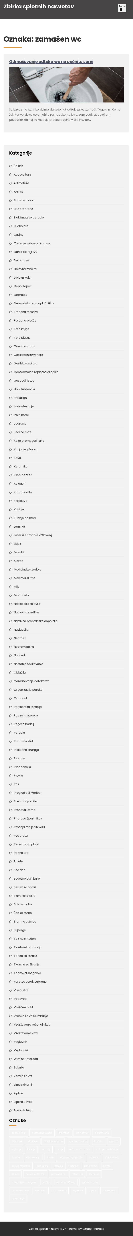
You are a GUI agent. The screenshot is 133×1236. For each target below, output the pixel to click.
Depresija (20, 295)
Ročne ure (21, 853)
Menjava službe (24, 578)
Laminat (19, 526)
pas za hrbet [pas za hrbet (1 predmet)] (112, 1157)
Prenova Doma (24, 810)
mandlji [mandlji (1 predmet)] (45, 1149)
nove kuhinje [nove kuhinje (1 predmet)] (33, 1157)
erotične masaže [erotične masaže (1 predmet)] (78, 1141)
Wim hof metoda (26, 1059)
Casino (18, 235)
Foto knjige (21, 329)
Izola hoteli (21, 415)
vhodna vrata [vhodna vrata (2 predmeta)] (58, 1190)
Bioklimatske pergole (29, 217)
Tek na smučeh (25, 939)
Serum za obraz (25, 887)
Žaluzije (19, 1067)
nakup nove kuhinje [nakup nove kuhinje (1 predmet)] (107, 1149)
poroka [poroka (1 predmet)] (15, 1174)
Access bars (22, 174)
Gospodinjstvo (24, 381)
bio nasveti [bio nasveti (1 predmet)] (82, 1132)
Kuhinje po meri (25, 518)
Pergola (19, 733)
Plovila (18, 775)
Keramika (20, 466)
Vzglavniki (21, 1050)
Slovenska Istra (24, 896)
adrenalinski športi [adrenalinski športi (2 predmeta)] (42, 1132)
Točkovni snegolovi (27, 973)
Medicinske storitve (27, 569)
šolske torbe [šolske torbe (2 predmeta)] (17, 1198)
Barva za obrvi (24, 200)
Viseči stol (21, 990)
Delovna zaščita (25, 269)
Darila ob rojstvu (25, 252)
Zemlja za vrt (23, 1076)
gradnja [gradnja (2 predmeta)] (113, 1141)
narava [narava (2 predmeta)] (15, 1157)
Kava (17, 458)
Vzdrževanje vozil (26, 1033)
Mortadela (21, 595)
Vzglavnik (20, 1042)
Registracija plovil (26, 844)
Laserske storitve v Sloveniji (33, 535)
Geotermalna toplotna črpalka (36, 372)
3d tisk (18, 166)
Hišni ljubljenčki (24, 389)
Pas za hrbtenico (26, 715)
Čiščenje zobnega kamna (32, 243)
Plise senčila (22, 767)
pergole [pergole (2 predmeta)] (74, 1165)
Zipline (18, 1093)
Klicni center (23, 475)
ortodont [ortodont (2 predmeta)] (94, 1157)
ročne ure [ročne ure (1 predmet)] (94, 1174)
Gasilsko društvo (25, 363)
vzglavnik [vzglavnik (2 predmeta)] (78, 1190)
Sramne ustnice (25, 921)
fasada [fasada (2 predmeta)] (98, 1141)
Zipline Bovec (23, 1102)
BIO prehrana (23, 209)
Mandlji (19, 552)
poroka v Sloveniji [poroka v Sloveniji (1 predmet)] (35, 1174)
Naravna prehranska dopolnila (35, 621)
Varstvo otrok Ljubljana (30, 982)
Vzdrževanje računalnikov (32, 1024)
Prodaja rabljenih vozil (29, 827)
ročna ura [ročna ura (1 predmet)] (77, 1174)
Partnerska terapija (28, 707)
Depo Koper (22, 286)
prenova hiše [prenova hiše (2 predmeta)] (58, 1174)
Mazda (18, 561)
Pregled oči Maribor (28, 793)
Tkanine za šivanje (26, 964)
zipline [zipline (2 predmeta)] (93, 1190)
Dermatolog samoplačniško (34, 303)
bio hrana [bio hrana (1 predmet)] (64, 1132)
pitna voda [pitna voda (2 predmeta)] (90, 1165)
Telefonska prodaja (27, 947)
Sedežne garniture (27, 878)
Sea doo (19, 870)
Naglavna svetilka (26, 612)
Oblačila (20, 672)
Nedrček (20, 638)
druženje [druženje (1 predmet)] (32, 1141)
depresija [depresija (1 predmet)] (16, 1141)
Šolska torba (23, 904)
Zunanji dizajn (23, 1110)
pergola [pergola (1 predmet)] (58, 1165)
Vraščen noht (23, 1007)
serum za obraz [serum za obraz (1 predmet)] (20, 1190)
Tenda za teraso (25, 956)
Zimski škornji (23, 1085)
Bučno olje (21, 226)
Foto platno (22, 338)
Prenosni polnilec (26, 801)
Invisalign (20, 398)
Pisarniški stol (23, 741)
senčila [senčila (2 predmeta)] (46, 1182)
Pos (16, 784)
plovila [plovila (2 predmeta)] (106, 1165)
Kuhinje (19, 509)
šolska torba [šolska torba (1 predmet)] (109, 1190)
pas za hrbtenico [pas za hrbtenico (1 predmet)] (20, 1165)
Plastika (19, 758)
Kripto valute (23, 492)
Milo (16, 587)
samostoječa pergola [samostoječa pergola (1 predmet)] (23, 1182)
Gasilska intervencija (28, 355)
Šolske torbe (23, 913)
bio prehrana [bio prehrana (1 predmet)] (101, 1132)
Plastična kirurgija (26, 750)
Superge (20, 930)
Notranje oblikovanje (28, 664)
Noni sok (20, 655)
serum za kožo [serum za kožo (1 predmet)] (90, 1182)
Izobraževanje (24, 406)
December (21, 260)
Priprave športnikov (28, 818)
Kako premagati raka (29, 441)
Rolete (18, 861)
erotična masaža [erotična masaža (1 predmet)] (53, 1141)
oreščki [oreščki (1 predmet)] (50, 1157)
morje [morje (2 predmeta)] (60, 1149)
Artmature (21, 183)
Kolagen (19, 484)
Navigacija (21, 629)
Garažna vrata (24, 346)
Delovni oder (23, 277)
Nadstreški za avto (27, 604)
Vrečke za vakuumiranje (31, 1016)
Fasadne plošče (25, 320)
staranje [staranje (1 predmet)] (39, 1190)
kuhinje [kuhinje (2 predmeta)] (31, 1149)
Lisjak (17, 544)
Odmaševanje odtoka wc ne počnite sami (51, 61)
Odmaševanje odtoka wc (31, 681)
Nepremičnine (24, 647)
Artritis (18, 192)
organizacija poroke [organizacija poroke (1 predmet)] (71, 1157)
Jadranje (20, 423)
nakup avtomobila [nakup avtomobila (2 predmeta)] (79, 1149)
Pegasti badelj (24, 724)
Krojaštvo (20, 501)
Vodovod (20, 999)
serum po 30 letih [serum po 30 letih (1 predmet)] (65, 1182)
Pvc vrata (21, 836)
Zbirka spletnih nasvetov (39, 6)
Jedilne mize (22, 432)
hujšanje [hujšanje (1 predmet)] (16, 1149)
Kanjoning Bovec (25, 449)
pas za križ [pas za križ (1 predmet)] (42, 1165)
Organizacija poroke (28, 690)
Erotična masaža (26, 312)
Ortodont (20, 698)
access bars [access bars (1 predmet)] (18, 1132)
